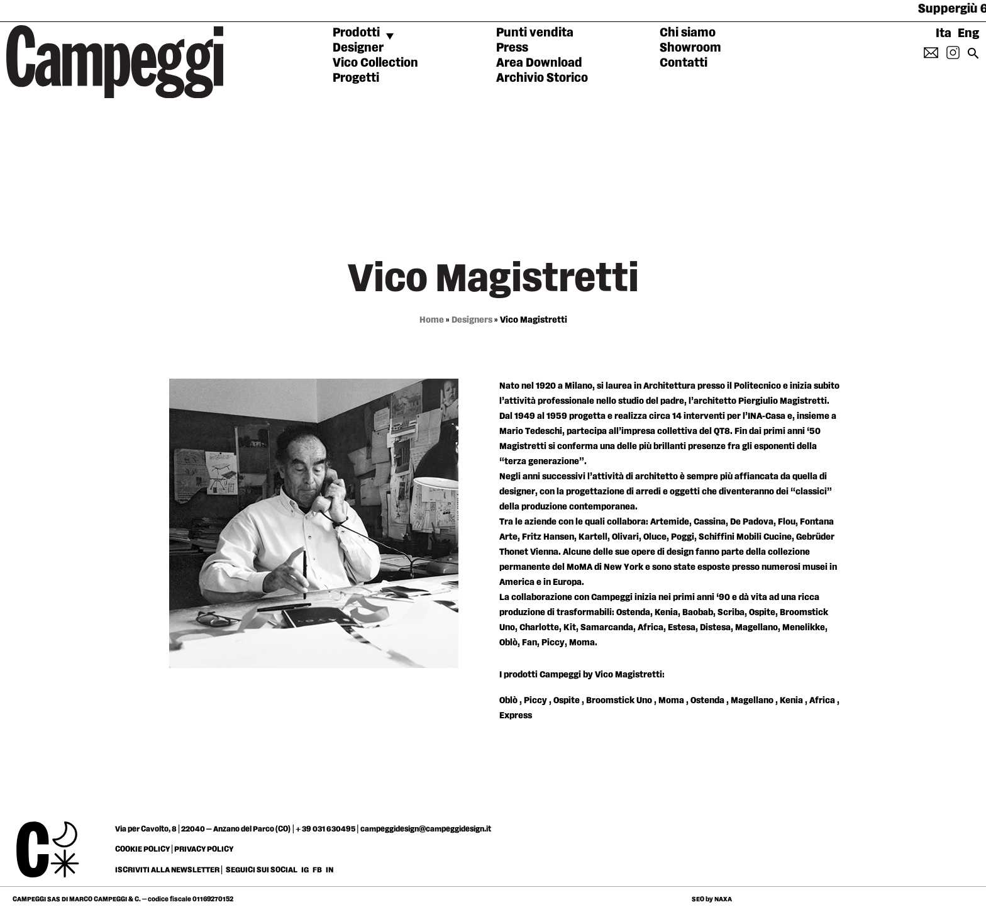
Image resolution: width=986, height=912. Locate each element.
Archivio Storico (542, 78)
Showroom (690, 47)
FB (318, 870)
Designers (471, 320)
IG (305, 870)
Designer (358, 47)
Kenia (791, 700)
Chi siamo (688, 32)
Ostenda (707, 700)
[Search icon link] (973, 57)
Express (515, 715)
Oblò (508, 700)
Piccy (535, 700)
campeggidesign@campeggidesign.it (425, 829)
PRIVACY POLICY (203, 849)
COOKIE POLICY (142, 849)
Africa (822, 700)
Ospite (566, 700)
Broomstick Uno (619, 700)
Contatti (683, 63)
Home (431, 320)
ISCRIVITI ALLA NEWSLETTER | (169, 870)
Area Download (539, 63)
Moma (671, 700)
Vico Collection (375, 63)
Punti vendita (534, 32)
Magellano (752, 700)
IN (329, 870)
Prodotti (356, 32)
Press (512, 47)
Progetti (356, 78)
